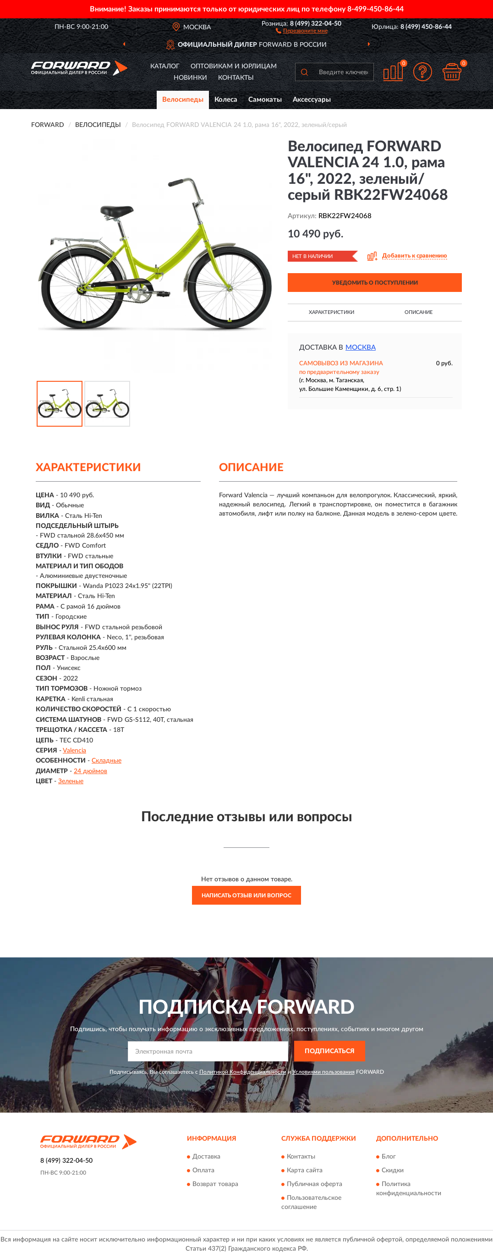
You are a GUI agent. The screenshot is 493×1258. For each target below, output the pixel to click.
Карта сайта (305, 1170)
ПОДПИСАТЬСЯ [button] (330, 1051)
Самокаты (265, 99)
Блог (389, 1157)
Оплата (203, 1170)
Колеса (225, 99)
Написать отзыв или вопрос (246, 895)
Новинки (190, 78)
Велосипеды (182, 99)
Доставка (206, 1157)
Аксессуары (312, 99)
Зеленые (70, 781)
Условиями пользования (323, 1072)
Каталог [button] (165, 66)
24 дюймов (90, 771)
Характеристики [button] (331, 312)
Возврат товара (215, 1184)
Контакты (236, 78)
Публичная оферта (314, 1184)
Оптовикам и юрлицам (234, 66)
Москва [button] (360, 347)
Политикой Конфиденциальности (242, 1072)
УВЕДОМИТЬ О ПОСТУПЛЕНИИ (375, 283)
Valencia (74, 750)
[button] (302, 30)
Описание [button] (419, 312)
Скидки (393, 1170)
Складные (106, 761)
